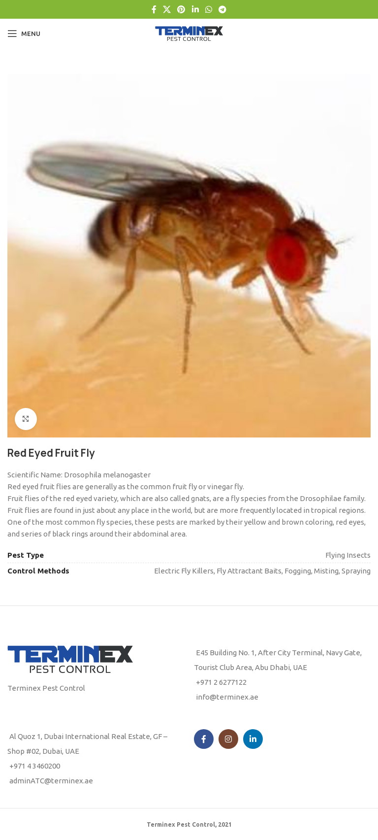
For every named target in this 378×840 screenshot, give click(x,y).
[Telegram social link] (223, 9)
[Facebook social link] (153, 9)
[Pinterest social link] (181, 9)
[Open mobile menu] (23, 33)
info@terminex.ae (227, 697)
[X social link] (166, 9)
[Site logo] (189, 33)
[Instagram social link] (228, 739)
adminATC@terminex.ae (51, 780)
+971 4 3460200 (34, 766)
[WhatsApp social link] (208, 9)
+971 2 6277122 (221, 682)
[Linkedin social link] (195, 9)
